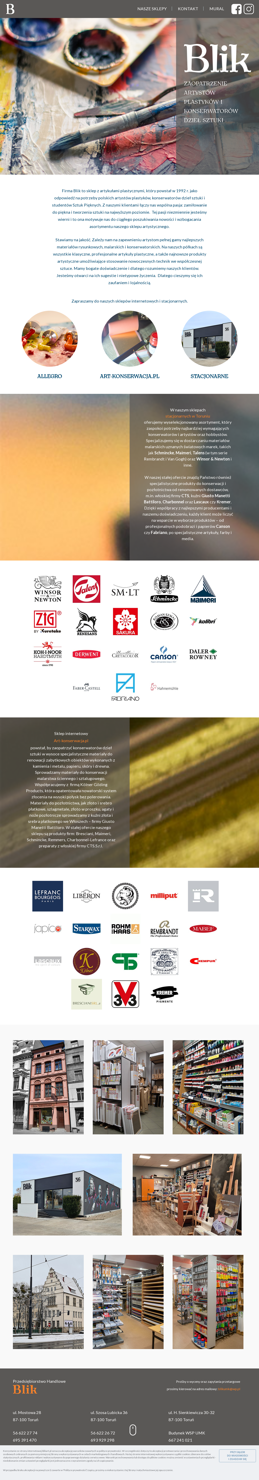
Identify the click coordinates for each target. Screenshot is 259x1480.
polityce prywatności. (110, 1450)
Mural (216, 9)
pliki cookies (183, 1454)
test (236, 9)
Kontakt (188, 9)
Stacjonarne (209, 376)
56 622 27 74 (25, 1432)
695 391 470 (25, 1440)
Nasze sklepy (152, 9)
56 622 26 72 (103, 1432)
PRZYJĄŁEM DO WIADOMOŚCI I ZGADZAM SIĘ (237, 1456)
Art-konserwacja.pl (129, 376)
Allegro (49, 376)
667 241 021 (180, 1440)
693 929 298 (102, 1440)
